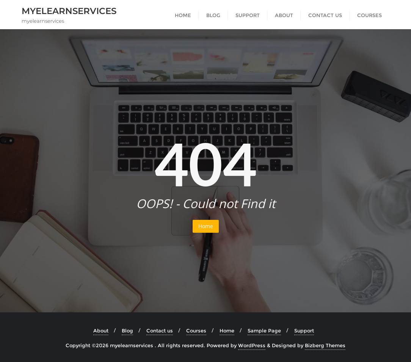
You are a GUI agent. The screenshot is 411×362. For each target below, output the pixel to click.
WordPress (251, 345)
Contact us (159, 331)
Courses (196, 331)
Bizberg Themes (325, 345)
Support (304, 331)
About (100, 331)
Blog (127, 331)
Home (205, 226)
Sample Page (264, 331)
